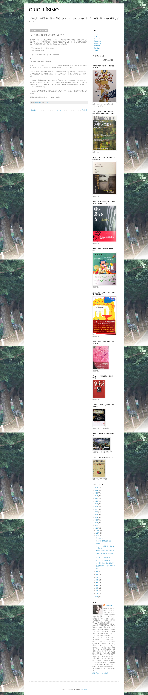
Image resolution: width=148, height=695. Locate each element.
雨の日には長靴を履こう (103, 541)
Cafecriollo (109, 605)
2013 (96, 520)
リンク (96, 36)
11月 (98, 533)
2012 (96, 522)
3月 (97, 588)
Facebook (97, 48)
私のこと (97, 38)
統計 (97, 568)
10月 (98, 536)
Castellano (97, 41)
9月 (97, 572)
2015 (96, 514)
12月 (98, 530)
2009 (96, 597)
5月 (97, 582)
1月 (97, 593)
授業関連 (97, 45)
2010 (96, 528)
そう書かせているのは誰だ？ (105, 563)
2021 (96, 498)
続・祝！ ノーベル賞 (103, 557)
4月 (97, 585)
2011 (96, 525)
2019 (96, 504)
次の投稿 (33, 110)
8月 (97, 574)
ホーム (59, 110)
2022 (96, 496)
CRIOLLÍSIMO (44, 9)
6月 (97, 580)
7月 (97, 577)
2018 (96, 506)
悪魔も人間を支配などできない (105, 550)
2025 (96, 487)
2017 (96, 509)
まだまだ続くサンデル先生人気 (105, 566)
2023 (96, 493)
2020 (96, 501)
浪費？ (98, 543)
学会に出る (99, 538)
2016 (96, 512)
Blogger (84, 689)
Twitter (96, 50)
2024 (96, 490)
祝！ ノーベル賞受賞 (103, 560)
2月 (97, 591)
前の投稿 (84, 110)
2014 (96, 517)
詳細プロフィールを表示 (100, 673)
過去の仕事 (97, 43)
